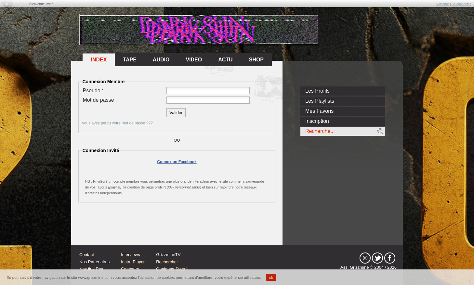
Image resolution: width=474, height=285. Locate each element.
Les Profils (317, 91)
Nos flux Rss (91, 268)
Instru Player (133, 261)
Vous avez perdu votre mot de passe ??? (117, 123)
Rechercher (167, 261)
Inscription (317, 121)
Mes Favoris (319, 111)
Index (99, 59)
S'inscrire (442, 4)
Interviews (130, 254)
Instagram (365, 258)
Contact (86, 254)
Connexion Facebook (176, 162)
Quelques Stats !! (172, 268)
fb (389, 258)
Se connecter (461, 4)
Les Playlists (319, 101)
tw (377, 258)
